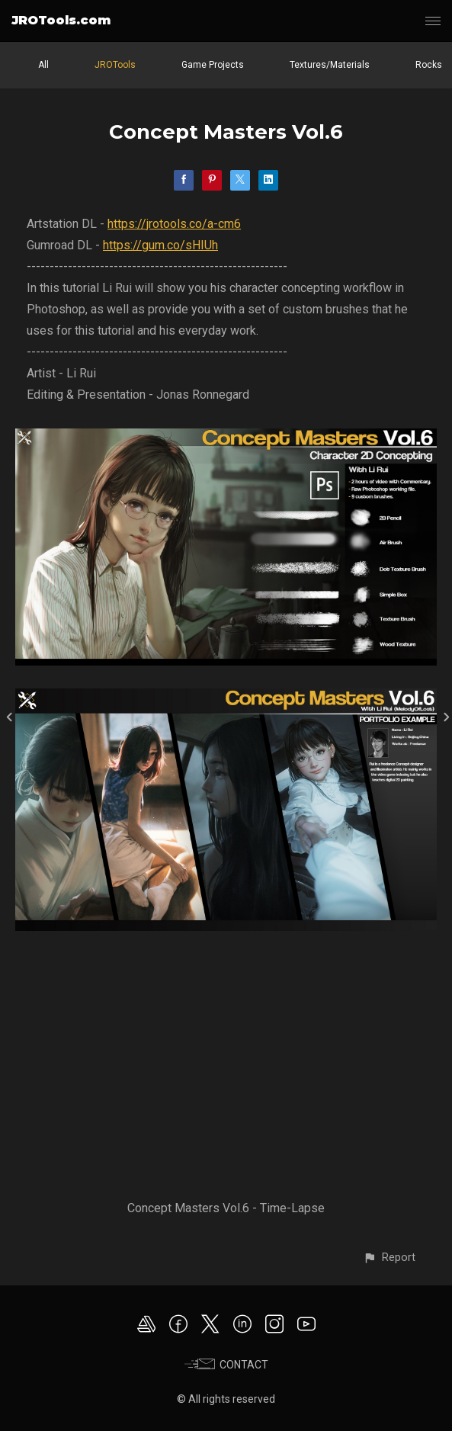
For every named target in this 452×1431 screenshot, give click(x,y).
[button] (389, 1257)
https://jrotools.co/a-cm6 (174, 224)
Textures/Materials (330, 64)
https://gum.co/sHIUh (160, 245)
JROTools (115, 64)
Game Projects (212, 64)
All (43, 64)
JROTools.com (61, 20)
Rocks (428, 64)
